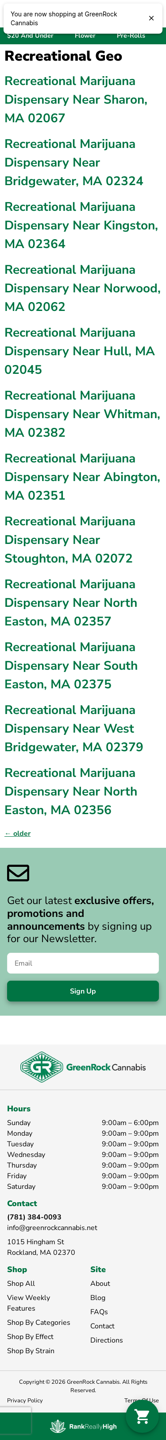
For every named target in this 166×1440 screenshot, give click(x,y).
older (17, 833)
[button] (142, 1416)
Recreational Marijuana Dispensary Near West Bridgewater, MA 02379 (73, 729)
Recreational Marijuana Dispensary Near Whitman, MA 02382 (82, 414)
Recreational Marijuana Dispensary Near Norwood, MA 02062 (82, 288)
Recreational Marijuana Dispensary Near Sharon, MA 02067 (75, 100)
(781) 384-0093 (34, 1217)
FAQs (99, 1312)
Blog (97, 1298)
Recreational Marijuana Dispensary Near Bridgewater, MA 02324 (73, 163)
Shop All (21, 1284)
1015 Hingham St (35, 1242)
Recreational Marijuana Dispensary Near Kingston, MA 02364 (81, 225)
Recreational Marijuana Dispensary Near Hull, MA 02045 (79, 351)
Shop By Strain (30, 1351)
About (100, 1284)
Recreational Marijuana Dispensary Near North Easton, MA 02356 (70, 792)
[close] (151, 19)
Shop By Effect (30, 1337)
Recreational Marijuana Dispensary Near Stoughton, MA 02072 (69, 540)
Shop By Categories (38, 1322)
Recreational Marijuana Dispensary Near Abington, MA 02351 (82, 477)
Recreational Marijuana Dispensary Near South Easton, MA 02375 (71, 666)
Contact (102, 1326)
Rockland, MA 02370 (41, 1253)
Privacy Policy (25, 1401)
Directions (106, 1340)
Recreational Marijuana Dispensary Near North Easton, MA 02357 (70, 603)
